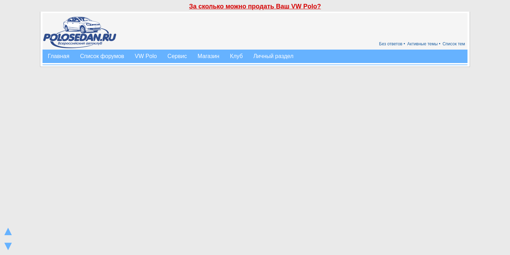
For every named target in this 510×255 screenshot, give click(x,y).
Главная (58, 56)
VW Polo (146, 56)
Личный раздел (273, 56)
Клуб (236, 56)
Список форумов (102, 56)
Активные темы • (424, 43)
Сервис (177, 56)
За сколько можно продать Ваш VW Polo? (255, 6)
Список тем (453, 43)
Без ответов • (392, 43)
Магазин (209, 56)
